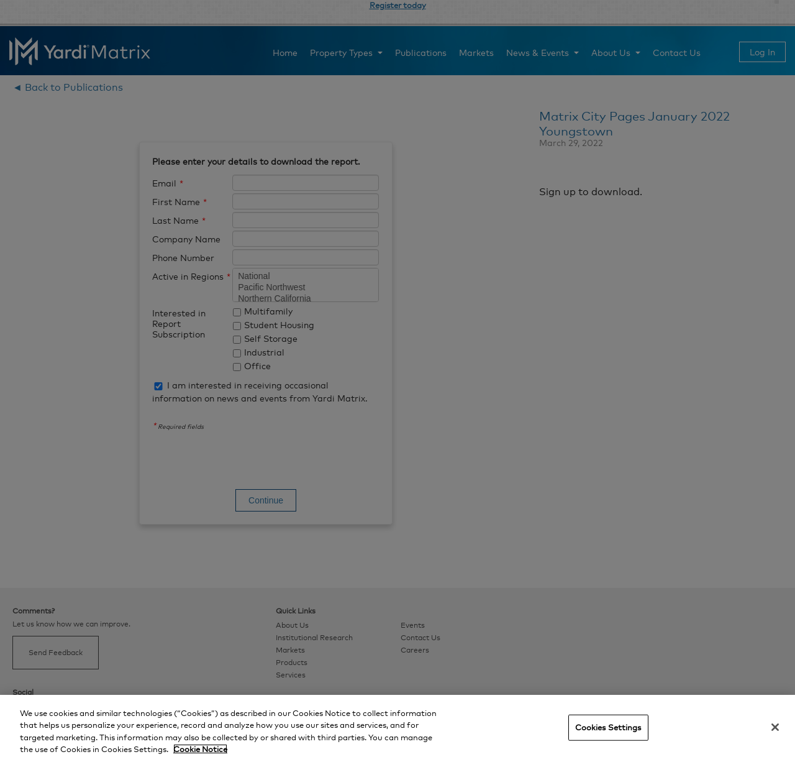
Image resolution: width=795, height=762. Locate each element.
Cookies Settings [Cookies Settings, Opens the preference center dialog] (608, 727)
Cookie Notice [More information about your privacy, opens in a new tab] (200, 749)
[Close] (775, 727)
